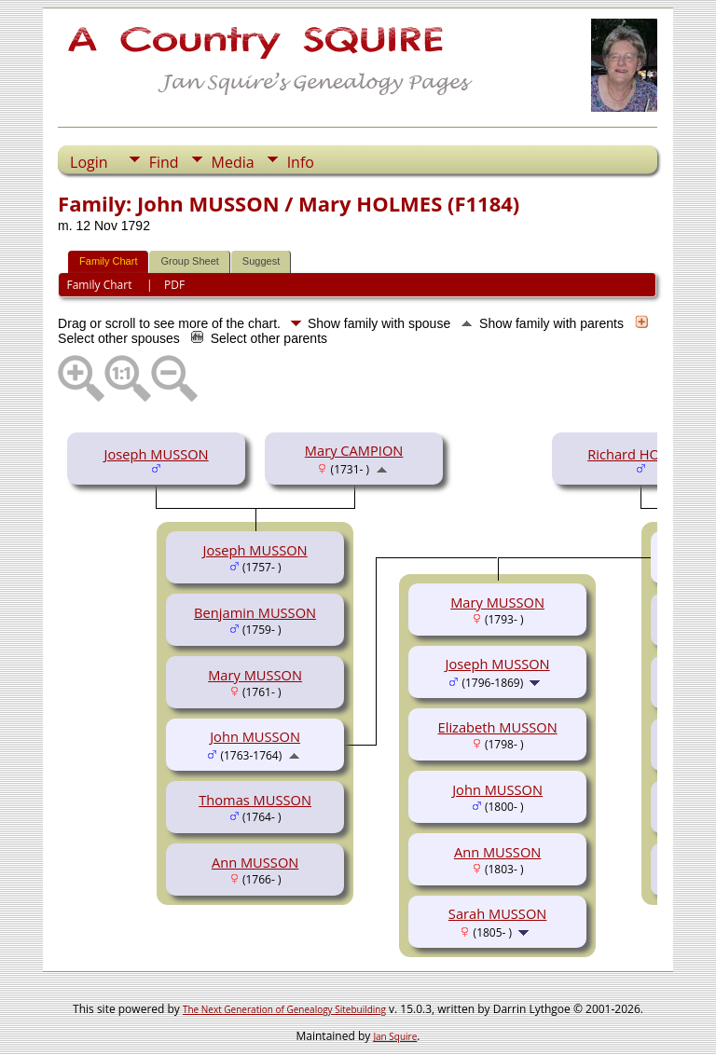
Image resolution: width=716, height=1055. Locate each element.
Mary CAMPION (354, 450)
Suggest (261, 261)
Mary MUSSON (255, 674)
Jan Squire (395, 1036)
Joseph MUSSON (156, 454)
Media (233, 162)
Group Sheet (189, 261)
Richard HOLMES (641, 454)
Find (164, 162)
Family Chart (108, 261)
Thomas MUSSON (255, 799)
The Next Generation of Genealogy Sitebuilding (284, 1009)
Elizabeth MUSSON (498, 727)
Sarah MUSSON (497, 913)
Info (300, 162)
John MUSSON (255, 736)
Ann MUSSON (255, 862)
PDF (174, 285)
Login (89, 162)
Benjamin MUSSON (255, 612)
